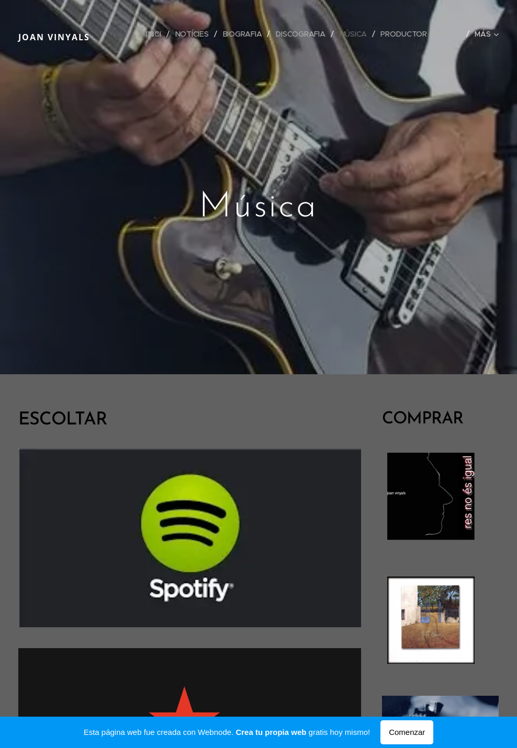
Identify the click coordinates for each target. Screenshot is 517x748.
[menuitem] (154, 34)
